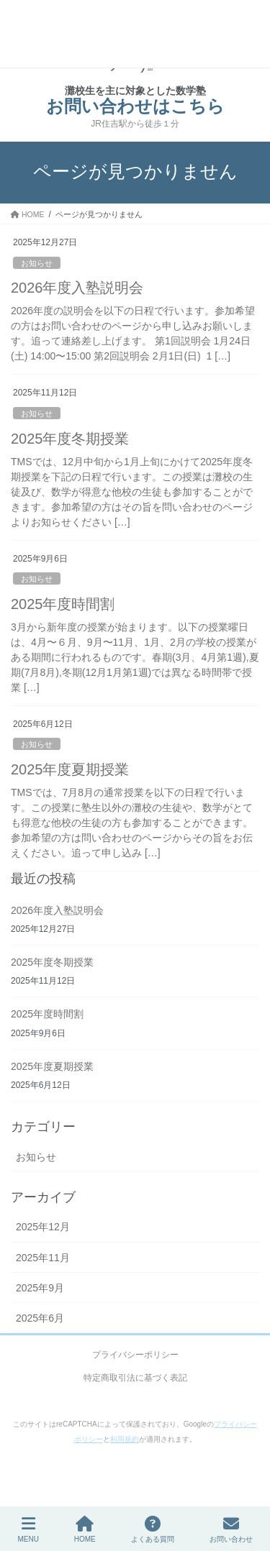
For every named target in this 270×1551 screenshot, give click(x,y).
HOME (85, 1529)
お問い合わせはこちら (135, 106)
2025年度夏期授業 (70, 769)
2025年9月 (40, 1288)
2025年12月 (43, 1226)
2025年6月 (40, 1318)
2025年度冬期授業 (70, 439)
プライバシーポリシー (135, 1355)
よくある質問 (152, 1529)
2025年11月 (43, 1257)
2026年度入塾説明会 (77, 288)
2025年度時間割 (63, 604)
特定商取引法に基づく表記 (135, 1378)
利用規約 (124, 1439)
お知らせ (37, 263)
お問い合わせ (231, 1529)
